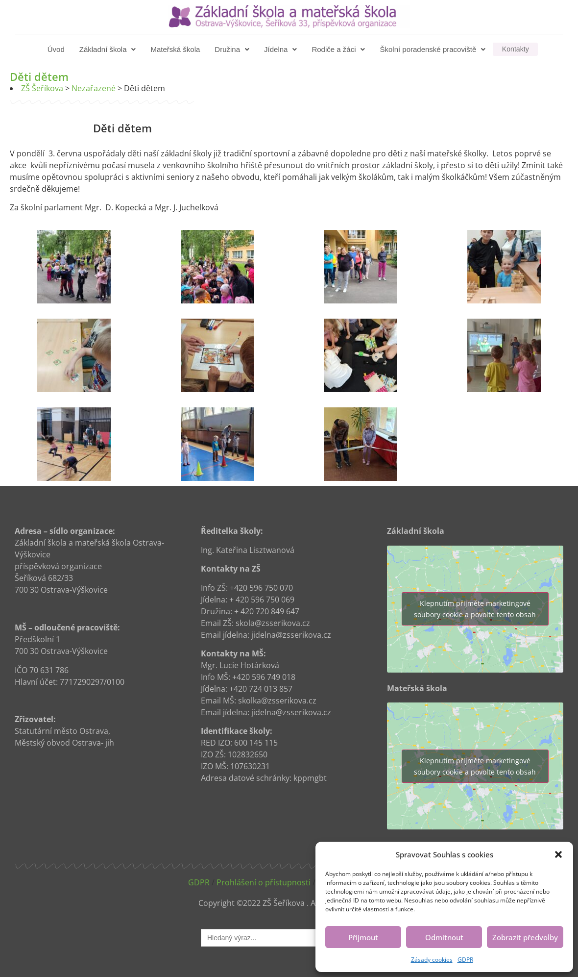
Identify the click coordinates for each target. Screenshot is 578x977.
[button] (558, 854)
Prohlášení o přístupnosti (264, 882)
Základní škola (108, 49)
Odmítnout (444, 937)
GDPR (465, 959)
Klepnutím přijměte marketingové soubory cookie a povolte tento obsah (475, 609)
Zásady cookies (432, 959)
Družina (233, 49)
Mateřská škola (176, 49)
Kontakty (515, 49)
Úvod (57, 49)
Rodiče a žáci (339, 49)
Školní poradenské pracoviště (433, 49)
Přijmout (363, 937)
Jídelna (281, 49)
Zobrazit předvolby (525, 937)
